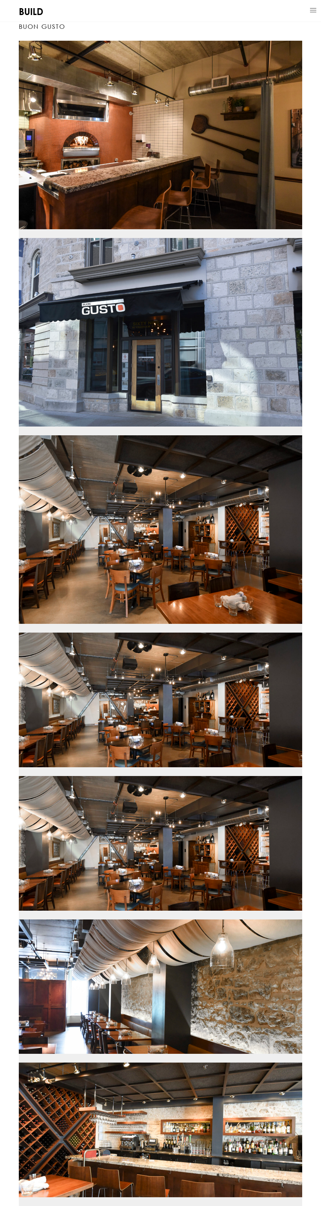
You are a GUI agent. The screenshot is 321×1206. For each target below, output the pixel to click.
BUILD (31, 11)
